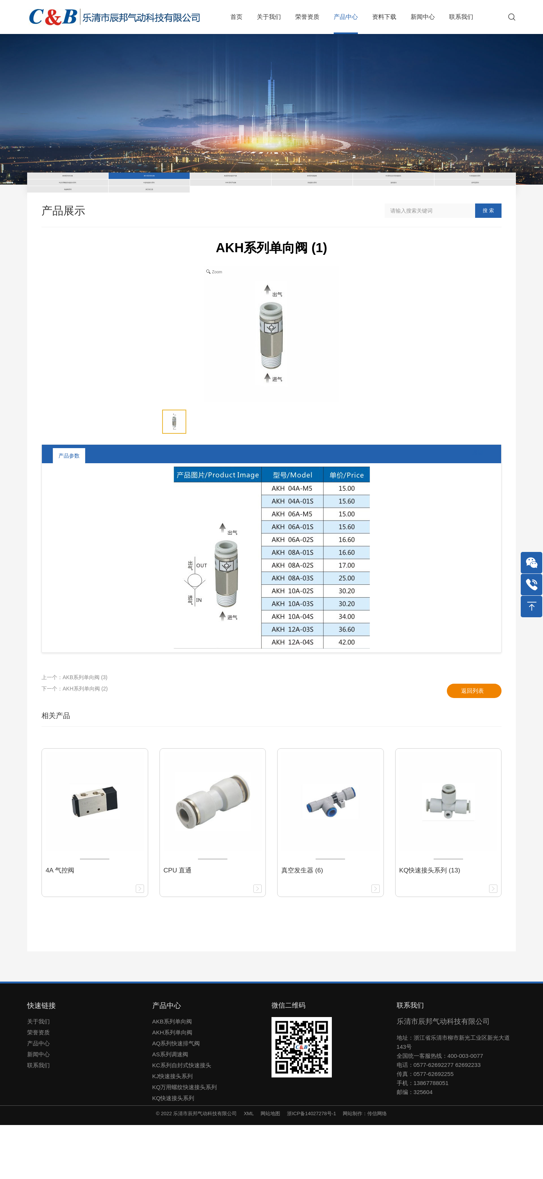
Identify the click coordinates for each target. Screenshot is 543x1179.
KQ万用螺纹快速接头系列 (184, 1140)
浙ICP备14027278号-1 (311, 1167)
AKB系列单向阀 (172, 1075)
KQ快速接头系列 (173, 1151)
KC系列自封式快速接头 (181, 1119)
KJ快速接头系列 (172, 1130)
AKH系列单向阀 (172, 1086)
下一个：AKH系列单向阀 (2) (74, 742)
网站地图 (270, 1167)
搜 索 (488, 264)
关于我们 (38, 1075)
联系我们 (38, 1119)
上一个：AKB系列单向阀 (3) (74, 731)
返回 (472, 509)
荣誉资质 (38, 1086)
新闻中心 (38, 1108)
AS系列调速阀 (170, 1108)
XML (249, 1167)
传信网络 (377, 1167)
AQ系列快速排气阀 (176, 1097)
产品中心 (38, 1097)
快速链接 (41, 1059)
